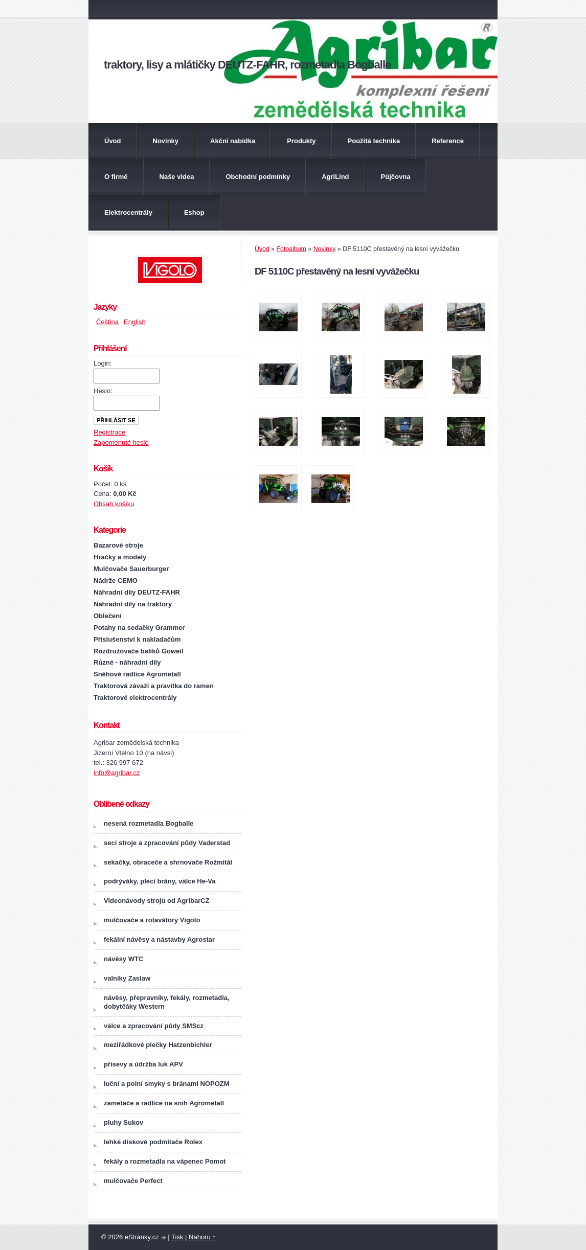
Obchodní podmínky (258, 176)
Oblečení (108, 616)
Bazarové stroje (118, 545)
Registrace (109, 432)
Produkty (301, 141)
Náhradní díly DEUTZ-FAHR (137, 592)
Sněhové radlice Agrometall (137, 674)
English (135, 322)
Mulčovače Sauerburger (131, 569)
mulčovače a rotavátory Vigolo (152, 920)
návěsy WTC (123, 959)
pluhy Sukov (123, 1122)
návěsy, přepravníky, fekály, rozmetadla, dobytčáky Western (167, 1002)
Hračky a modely (120, 557)
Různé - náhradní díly (127, 662)
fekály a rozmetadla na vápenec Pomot (165, 1161)
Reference (448, 141)
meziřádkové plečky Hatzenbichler (158, 1045)
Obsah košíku (114, 504)
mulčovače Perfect (133, 1181)
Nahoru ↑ (202, 1237)
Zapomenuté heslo (121, 442)
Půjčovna (396, 176)
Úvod (112, 141)
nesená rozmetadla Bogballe (149, 823)
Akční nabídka (232, 141)
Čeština (107, 322)
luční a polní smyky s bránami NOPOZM (167, 1083)
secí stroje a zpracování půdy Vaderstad (167, 843)
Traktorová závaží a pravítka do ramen (154, 686)
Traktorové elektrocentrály (135, 697)
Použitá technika (374, 141)
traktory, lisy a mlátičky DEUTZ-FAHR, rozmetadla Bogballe (247, 64)
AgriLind (335, 176)
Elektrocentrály (128, 212)
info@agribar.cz (117, 773)
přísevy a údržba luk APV (143, 1064)
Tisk (177, 1237)
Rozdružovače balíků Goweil (139, 651)
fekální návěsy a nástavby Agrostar (159, 939)
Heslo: (103, 391)
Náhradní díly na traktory (133, 604)
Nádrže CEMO (116, 580)
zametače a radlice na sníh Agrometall (164, 1103)
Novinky (166, 141)
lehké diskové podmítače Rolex (153, 1142)
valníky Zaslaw (127, 978)
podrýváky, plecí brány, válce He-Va (159, 881)
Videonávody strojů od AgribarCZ (157, 900)
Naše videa (177, 176)
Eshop (194, 212)
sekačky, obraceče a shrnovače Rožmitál (168, 862)
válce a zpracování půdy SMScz (154, 1026)
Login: (102, 363)
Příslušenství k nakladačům (137, 639)
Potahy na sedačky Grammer (139, 627)
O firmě (116, 176)
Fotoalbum (291, 249)
